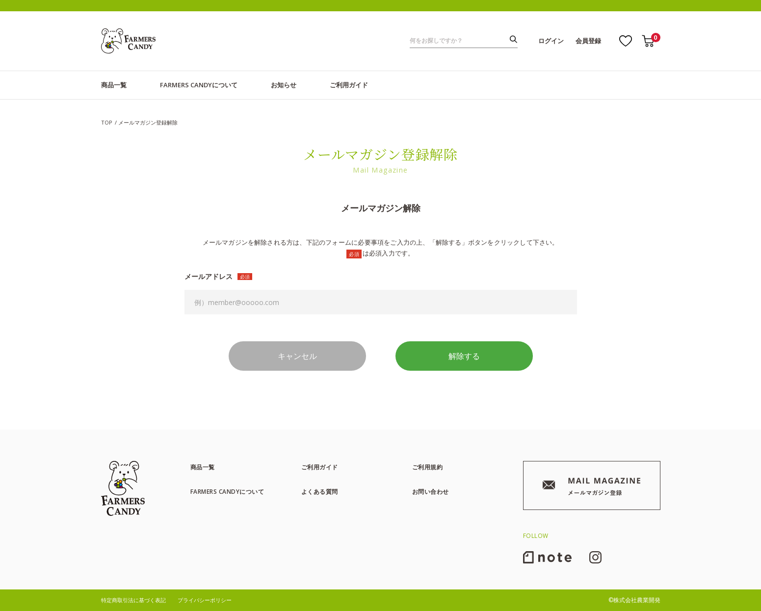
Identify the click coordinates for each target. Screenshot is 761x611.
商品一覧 (114, 84)
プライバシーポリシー (205, 600)
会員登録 (588, 40)
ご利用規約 (427, 467)
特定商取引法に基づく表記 (133, 600)
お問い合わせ (430, 491)
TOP (106, 122)
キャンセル (297, 356)
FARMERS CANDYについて (198, 84)
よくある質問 (319, 491)
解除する (464, 356)
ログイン (551, 40)
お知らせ (283, 84)
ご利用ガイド (349, 84)
